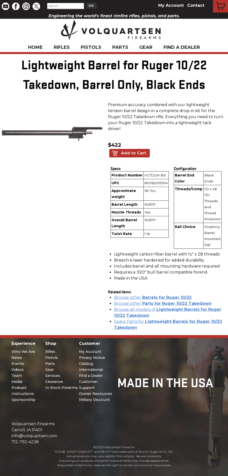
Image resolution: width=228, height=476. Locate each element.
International (91, 369)
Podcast (19, 387)
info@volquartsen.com (34, 435)
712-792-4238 (25, 441)
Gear (145, 47)
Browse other (153, 297)
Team (17, 375)
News (17, 357)
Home (35, 47)
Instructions (23, 393)
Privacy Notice (92, 357)
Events (18, 363)
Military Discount (94, 399)
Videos (18, 369)
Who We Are (23, 351)
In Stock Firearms (61, 387)
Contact (195, 5)
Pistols (91, 47)
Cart (220, 1)
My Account (171, 5)
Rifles (62, 47)
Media (17, 381)
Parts (120, 47)
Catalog (86, 363)
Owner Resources (95, 393)
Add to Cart (133, 153)
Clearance (54, 381)
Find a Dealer (182, 47)
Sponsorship (24, 399)
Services (52, 375)
